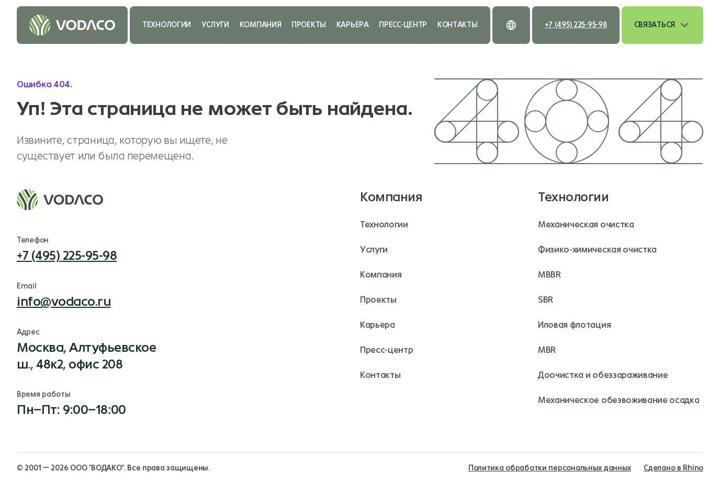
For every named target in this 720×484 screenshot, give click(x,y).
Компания (261, 25)
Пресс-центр (403, 25)
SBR (545, 299)
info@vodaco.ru (63, 301)
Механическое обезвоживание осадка (618, 400)
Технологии (166, 25)
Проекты (308, 25)
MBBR (549, 274)
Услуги (215, 25)
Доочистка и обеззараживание (603, 375)
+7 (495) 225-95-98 (576, 25)
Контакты (457, 25)
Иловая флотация (574, 324)
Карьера (352, 25)
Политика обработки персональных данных (549, 468)
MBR (547, 349)
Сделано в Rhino (673, 468)
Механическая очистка (586, 224)
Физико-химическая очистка (597, 249)
